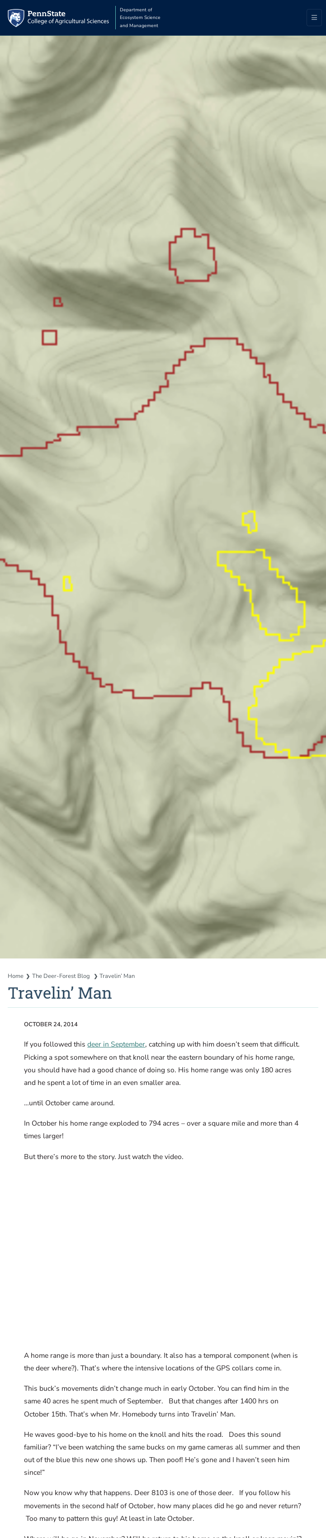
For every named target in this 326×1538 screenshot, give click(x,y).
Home (16, 976)
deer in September (116, 1044)
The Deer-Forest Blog (61, 976)
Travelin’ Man (117, 976)
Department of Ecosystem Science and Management (140, 17)
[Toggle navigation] (314, 17)
